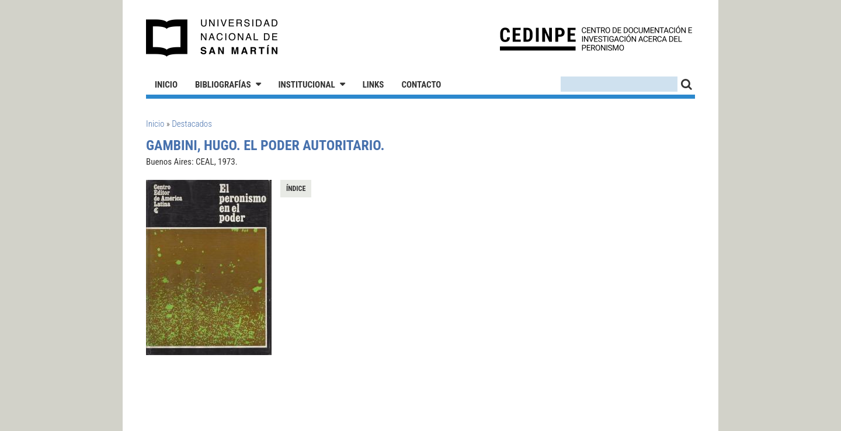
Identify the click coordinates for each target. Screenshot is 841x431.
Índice (295, 189)
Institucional (307, 84)
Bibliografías (223, 84)
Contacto (421, 84)
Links (373, 84)
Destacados (192, 124)
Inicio (166, 84)
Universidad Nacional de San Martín (212, 38)
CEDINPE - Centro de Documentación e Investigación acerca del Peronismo (596, 38)
